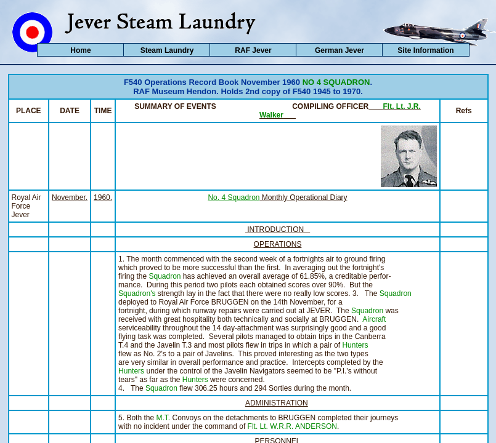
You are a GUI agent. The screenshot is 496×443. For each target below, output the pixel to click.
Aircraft (374, 319)
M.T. (163, 417)
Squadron (164, 276)
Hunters (355, 345)
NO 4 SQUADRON (336, 82)
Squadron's (136, 293)
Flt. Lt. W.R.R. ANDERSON (292, 426)
